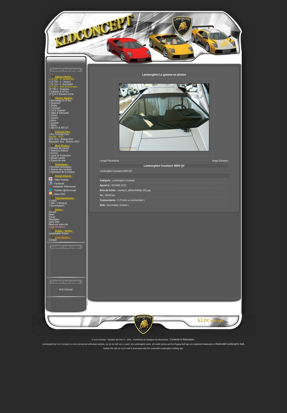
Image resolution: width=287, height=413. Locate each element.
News (51, 214)
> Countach (54, 108)
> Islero (52, 120)
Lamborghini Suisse (59, 233)
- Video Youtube (59, 180)
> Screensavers (57, 205)
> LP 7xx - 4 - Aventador (61, 84)
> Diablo (53, 105)
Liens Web (54, 222)
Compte (53, 240)
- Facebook (56, 183)
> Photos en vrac (57, 160)
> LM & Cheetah (57, 110)
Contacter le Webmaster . (182, 339)
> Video (53, 200)
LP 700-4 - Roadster (59, 89)
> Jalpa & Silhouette (59, 113)
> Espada (54, 123)
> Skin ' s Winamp (58, 203)
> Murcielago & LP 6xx (60, 100)
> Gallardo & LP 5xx (59, 91)
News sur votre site (58, 224)
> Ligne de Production (60, 155)
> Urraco (53, 115)
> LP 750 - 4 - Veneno (60, 82)
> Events (53, 153)
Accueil (52, 212)
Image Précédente (110, 161)
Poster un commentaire (132, 200)
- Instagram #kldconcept (62, 186)
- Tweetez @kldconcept (62, 190)
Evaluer (124, 205)
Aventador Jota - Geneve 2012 (64, 141)
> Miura (53, 125)
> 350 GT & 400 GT (58, 128)
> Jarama (53, 118)
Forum (52, 217)
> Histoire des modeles (60, 169)
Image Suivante (220, 161)
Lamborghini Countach (123, 180)
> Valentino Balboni (58, 150)
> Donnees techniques (60, 167)
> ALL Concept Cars (59, 134)
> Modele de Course (59, 148)
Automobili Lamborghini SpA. (230, 344)
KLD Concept (65, 289)
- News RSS (57, 194)
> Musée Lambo (57, 158)
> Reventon (54, 103)
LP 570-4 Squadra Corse (61, 94)
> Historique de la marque (62, 172)
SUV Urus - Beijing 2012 (61, 139)
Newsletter (54, 219)
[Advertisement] (65, 263)
